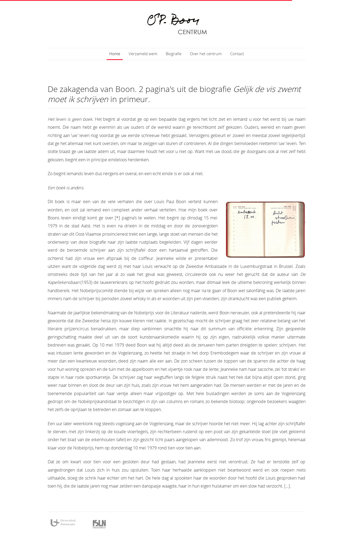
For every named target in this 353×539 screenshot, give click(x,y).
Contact (237, 53)
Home (114, 53)
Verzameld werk (143, 53)
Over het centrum (206, 53)
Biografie (173, 53)
